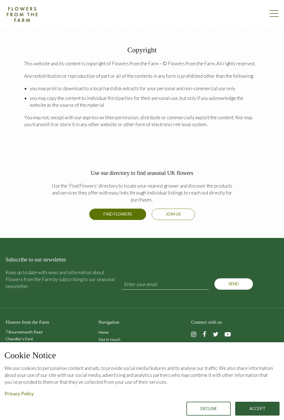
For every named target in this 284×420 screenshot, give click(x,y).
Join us (173, 214)
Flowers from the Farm (22, 14)
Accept (257, 408)
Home (103, 332)
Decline (209, 408)
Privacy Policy (19, 393)
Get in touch (109, 339)
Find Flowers (117, 214)
